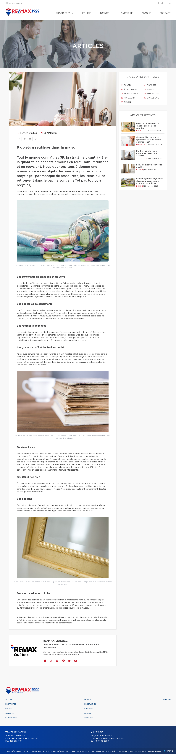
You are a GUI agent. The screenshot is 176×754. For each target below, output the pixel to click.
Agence (104, 13)
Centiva (168, 751)
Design (126, 102)
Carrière (127, 13)
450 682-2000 (102, 741)
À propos (9, 713)
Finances (150, 85)
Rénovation (151, 94)
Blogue (146, 13)
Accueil (9, 699)
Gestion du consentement (149, 751)
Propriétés (63, 13)
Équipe (86, 13)
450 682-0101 (16, 741)
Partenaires (11, 718)
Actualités (128, 98)
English (167, 699)
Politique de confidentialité (103, 751)
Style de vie (151, 98)
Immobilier (150, 89)
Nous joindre (15, 3)
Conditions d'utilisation (126, 751)
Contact (165, 13)
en (169, 3)
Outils (87, 699)
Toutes (126, 85)
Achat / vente (129, 94)
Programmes (90, 704)
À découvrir (129, 89)
